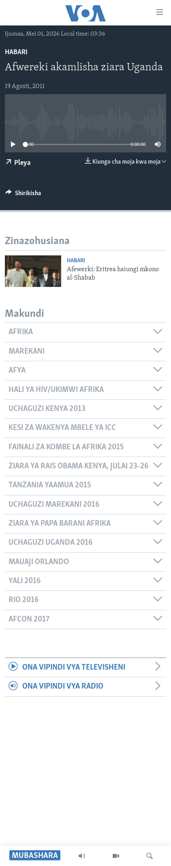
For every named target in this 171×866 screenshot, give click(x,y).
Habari (16, 52)
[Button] (23, 195)
